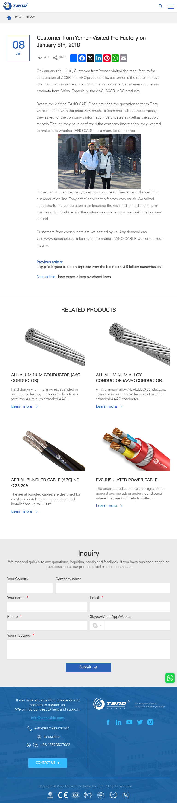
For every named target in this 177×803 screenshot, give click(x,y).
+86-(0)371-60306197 (51, 728)
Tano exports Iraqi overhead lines (84, 277)
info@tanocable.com (47, 718)
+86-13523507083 (55, 745)
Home (14, 17)
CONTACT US (48, 762)
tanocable (52, 736)
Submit (88, 667)
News (30, 17)
